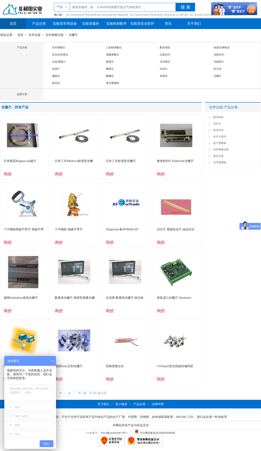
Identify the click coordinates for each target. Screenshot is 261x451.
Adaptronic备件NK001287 (122, 229)
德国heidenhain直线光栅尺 (21, 297)
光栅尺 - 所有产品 (14, 107)
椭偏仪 (110, 75)
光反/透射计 (59, 61)
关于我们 (194, 23)
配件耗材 (218, 117)
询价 (7, 174)
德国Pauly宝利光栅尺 (69, 366)
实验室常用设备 (65, 23)
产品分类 (39, 23)
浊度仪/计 (219, 54)
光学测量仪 (58, 47)
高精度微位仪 (115, 366)
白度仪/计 (165, 54)
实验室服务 (90, 23)
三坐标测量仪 (113, 47)
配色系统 (165, 47)
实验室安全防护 (142, 23)
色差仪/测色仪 (222, 47)
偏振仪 (56, 75)
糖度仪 (110, 68)
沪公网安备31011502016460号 (155, 432)
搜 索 (185, 7)
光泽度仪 (165, 61)
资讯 (168, 23)
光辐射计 (219, 61)
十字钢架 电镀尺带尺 (69, 229)
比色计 (164, 68)
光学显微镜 (219, 162)
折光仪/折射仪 (60, 54)
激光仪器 (218, 155)
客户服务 (121, 404)
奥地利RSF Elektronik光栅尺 (175, 161)
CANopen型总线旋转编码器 (175, 366)
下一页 (82, 393)
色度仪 (164, 75)
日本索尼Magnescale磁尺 (20, 161)
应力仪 (217, 68)
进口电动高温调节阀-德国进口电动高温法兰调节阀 (159, 14)
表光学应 (218, 130)
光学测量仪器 (54, 35)
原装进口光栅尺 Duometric (174, 297)
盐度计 (56, 68)
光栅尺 (73, 35)
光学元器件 (219, 136)
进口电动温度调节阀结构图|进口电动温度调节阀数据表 (97, 14)
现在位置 (6, 35)
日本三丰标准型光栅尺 (121, 161)
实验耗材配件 (116, 23)
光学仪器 (34, 35)
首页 (13, 23)
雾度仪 (110, 61)
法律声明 (158, 404)
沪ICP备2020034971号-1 (114, 432)
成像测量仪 (112, 54)
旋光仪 (56, 83)
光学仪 (217, 123)
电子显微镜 (219, 143)
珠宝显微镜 (112, 83)
